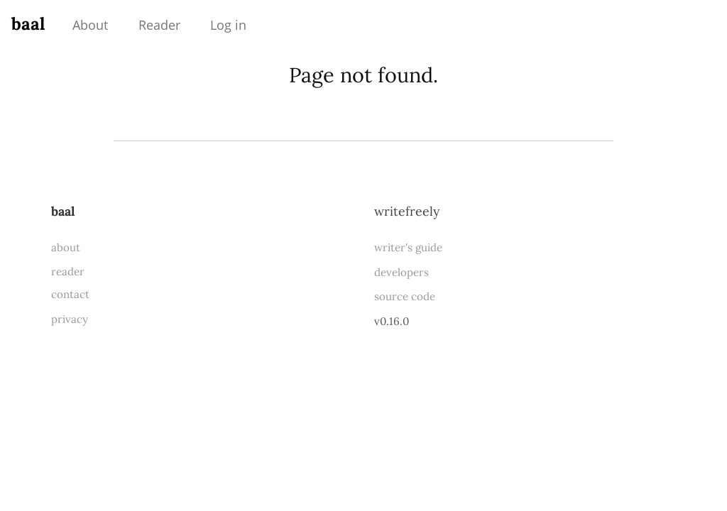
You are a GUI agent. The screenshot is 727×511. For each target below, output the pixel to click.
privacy (69, 319)
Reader (159, 24)
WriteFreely (406, 211)
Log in (228, 24)
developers (401, 272)
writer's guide (408, 247)
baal (28, 24)
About (90, 24)
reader (67, 271)
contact (70, 294)
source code (404, 296)
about (65, 247)
